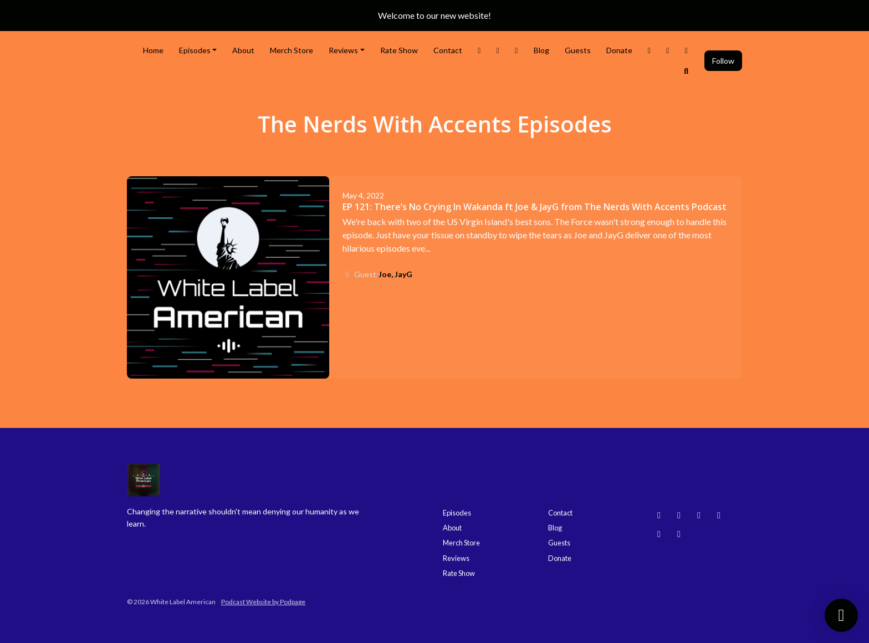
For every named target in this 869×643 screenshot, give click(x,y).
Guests (578, 50)
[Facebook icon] (658, 533)
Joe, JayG (395, 274)
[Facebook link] (516, 50)
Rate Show (399, 50)
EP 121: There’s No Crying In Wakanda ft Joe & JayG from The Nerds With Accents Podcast (535, 207)
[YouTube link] (667, 50)
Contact (447, 50)
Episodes (195, 50)
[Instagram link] (498, 50)
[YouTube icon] (698, 515)
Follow (723, 60)
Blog (541, 50)
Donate (619, 50)
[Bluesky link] (686, 50)
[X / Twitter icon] (678, 533)
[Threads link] (649, 50)
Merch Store (291, 50)
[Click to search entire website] (686, 70)
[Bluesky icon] (658, 515)
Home (153, 50)
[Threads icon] (718, 515)
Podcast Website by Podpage (263, 602)
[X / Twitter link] (479, 50)
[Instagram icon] (678, 515)
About (243, 50)
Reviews (343, 50)
